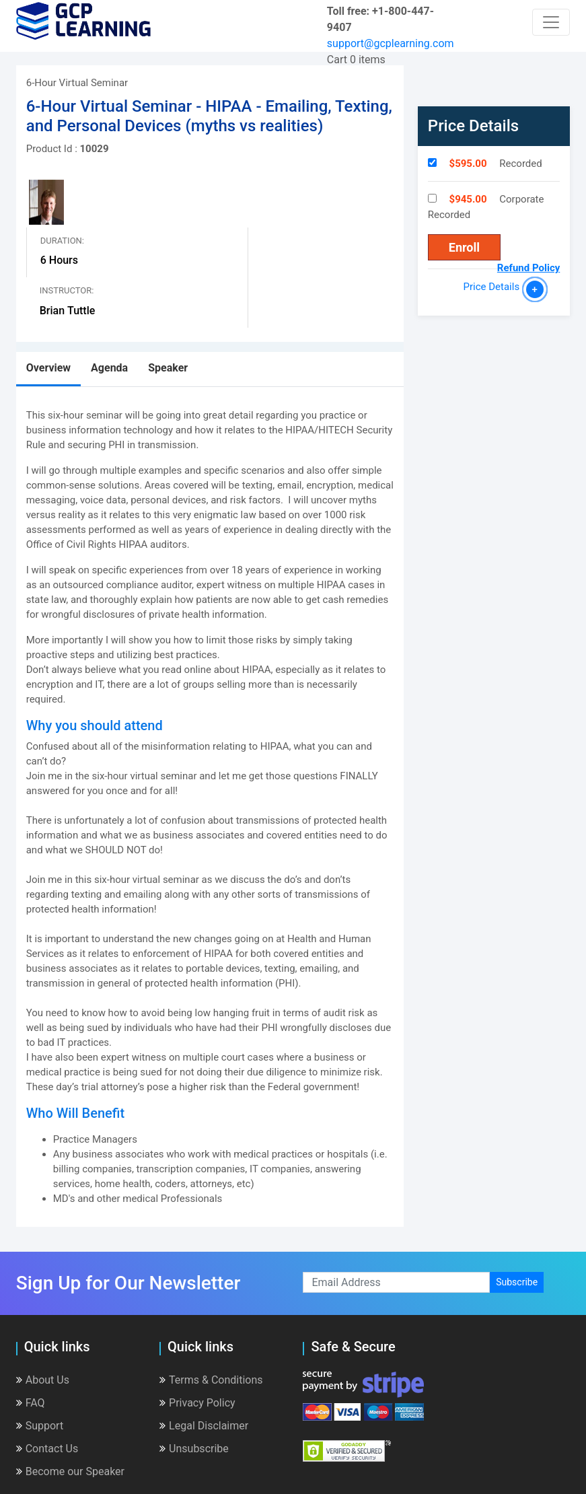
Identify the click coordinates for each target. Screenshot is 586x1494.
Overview (48, 367)
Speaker (168, 367)
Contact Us (47, 1448)
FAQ (30, 1402)
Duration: (62, 241)
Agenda (109, 367)
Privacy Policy (197, 1402)
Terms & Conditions (211, 1380)
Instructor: (67, 290)
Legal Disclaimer (203, 1425)
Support (39, 1425)
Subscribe (517, 1282)
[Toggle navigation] (551, 22)
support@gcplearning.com (390, 43)
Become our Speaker (70, 1471)
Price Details (494, 287)
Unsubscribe (194, 1448)
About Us (42, 1380)
